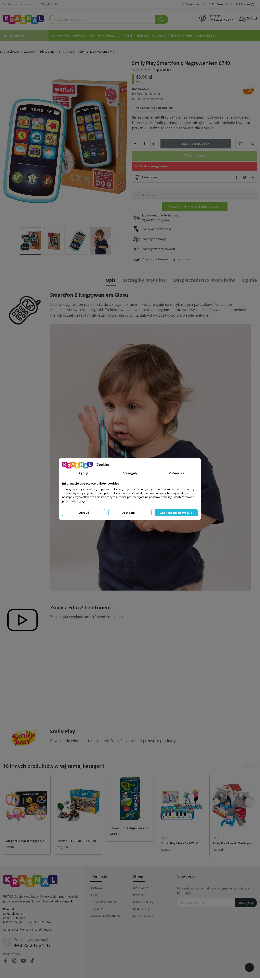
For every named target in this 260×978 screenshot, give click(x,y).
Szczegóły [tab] (130, 473)
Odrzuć (84, 513)
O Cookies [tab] (176, 473)
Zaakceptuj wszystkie (176, 513)
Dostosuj (130, 513)
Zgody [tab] (83, 473)
